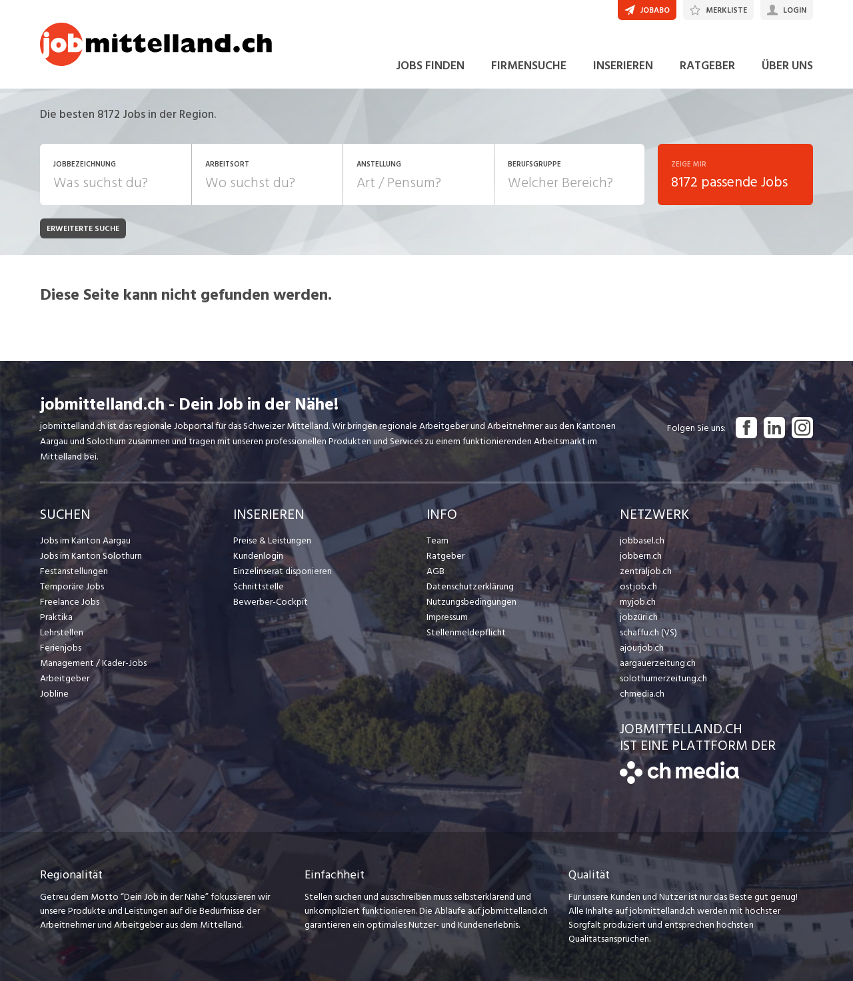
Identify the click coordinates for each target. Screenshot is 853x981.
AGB (435, 571)
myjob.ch (638, 601)
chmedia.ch (642, 693)
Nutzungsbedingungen (471, 601)
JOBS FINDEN (430, 65)
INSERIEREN (623, 65)
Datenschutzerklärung (470, 586)
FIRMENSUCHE (528, 65)
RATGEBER (707, 65)
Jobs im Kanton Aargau (85, 540)
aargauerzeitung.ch (658, 663)
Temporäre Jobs (72, 586)
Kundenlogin (258, 555)
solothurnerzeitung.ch (663, 678)
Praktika (56, 617)
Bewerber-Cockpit (270, 601)
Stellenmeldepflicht (466, 632)
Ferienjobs (60, 647)
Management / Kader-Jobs (93, 663)
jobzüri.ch (639, 617)
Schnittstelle (258, 586)
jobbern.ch (641, 555)
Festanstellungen (74, 571)
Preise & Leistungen (272, 540)
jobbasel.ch (642, 540)
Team (437, 540)
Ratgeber (445, 555)
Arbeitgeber (64, 678)
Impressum (447, 617)
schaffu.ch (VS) (648, 632)
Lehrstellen (61, 632)
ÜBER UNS (787, 65)
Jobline (54, 693)
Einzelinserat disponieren (282, 571)
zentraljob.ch (646, 571)
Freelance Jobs (69, 601)
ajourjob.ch (642, 647)
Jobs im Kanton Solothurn (91, 555)
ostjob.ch (638, 586)
